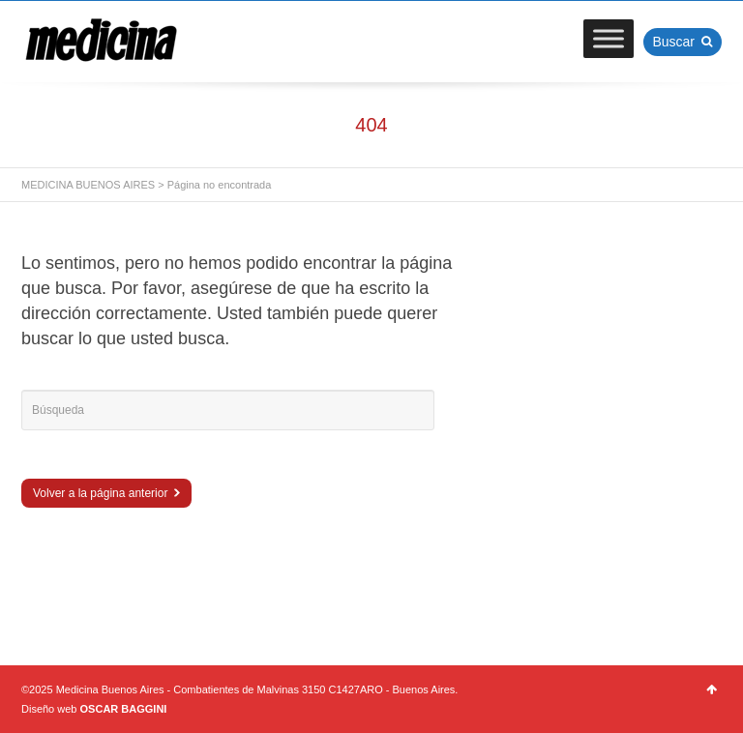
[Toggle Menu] (608, 38)
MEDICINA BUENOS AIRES (88, 185)
